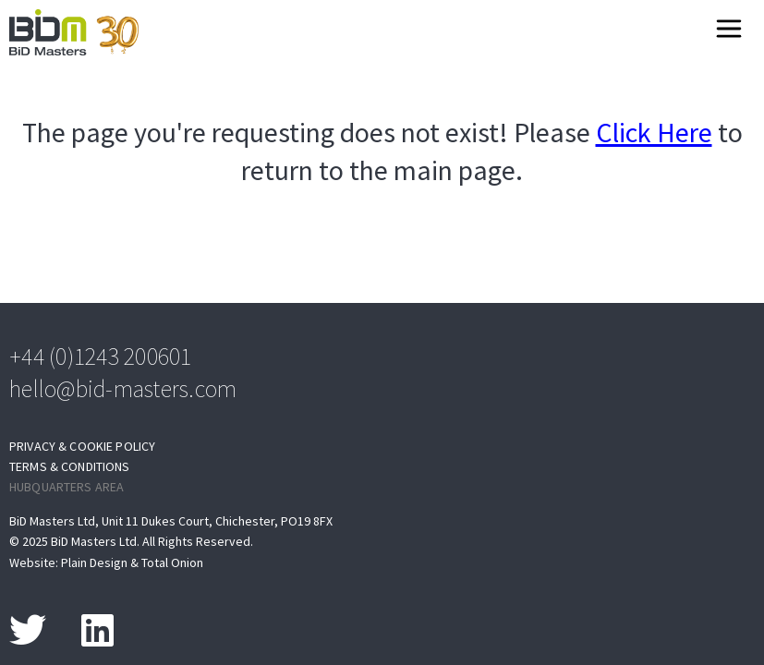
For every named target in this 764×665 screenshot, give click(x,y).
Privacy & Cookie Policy (82, 446)
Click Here (654, 132)
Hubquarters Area (66, 487)
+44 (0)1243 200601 (100, 356)
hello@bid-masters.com (122, 388)
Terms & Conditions (69, 467)
